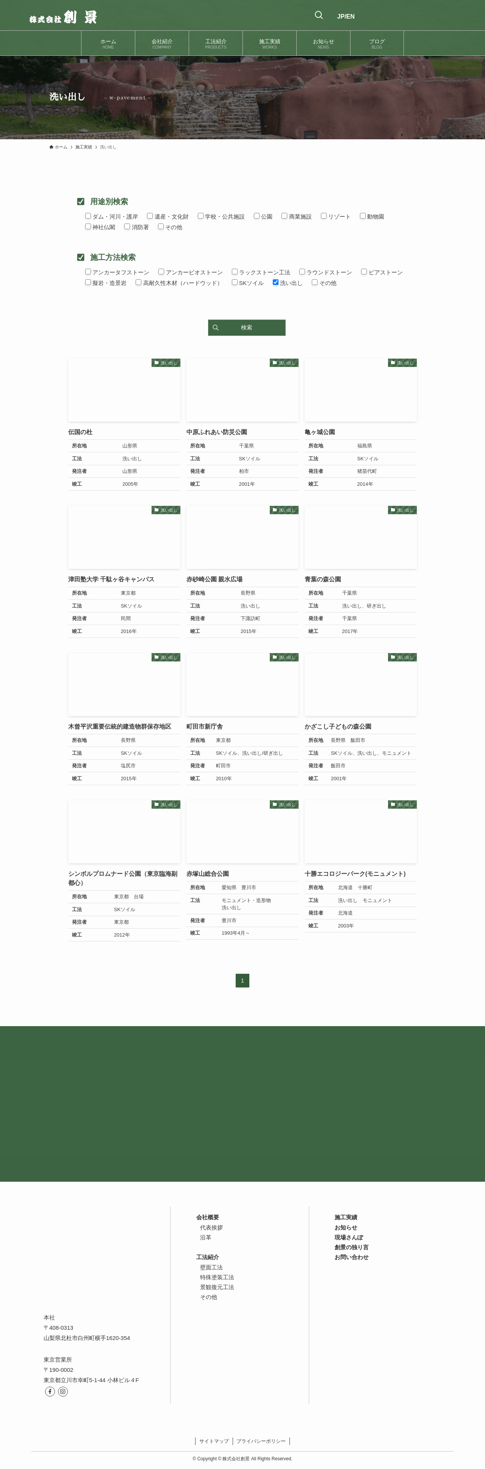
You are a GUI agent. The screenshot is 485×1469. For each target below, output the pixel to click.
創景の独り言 (352, 1247)
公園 (263, 216)
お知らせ (346, 1227)
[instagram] (63, 1392)
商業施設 (296, 216)
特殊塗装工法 (217, 1277)
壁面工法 (211, 1267)
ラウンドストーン (325, 272)
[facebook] (50, 1392)
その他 (170, 227)
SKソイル (248, 282)
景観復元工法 (217, 1287)
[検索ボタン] (319, 15)
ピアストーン (381, 272)
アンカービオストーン (190, 272)
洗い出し (288, 282)
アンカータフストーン (117, 272)
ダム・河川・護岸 (111, 216)
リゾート (336, 216)
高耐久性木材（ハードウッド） (179, 282)
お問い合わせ (352, 1257)
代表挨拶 (211, 1227)
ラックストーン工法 (261, 272)
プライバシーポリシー (261, 1441)
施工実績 (346, 1217)
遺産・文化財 (167, 216)
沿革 (205, 1237)
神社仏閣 (100, 227)
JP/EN (346, 16)
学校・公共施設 (221, 216)
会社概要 (207, 1217)
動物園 (372, 216)
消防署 (136, 227)
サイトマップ (214, 1441)
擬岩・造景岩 (106, 282)
